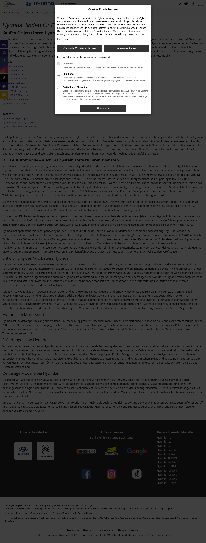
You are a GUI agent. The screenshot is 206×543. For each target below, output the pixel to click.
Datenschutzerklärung (115, 34)
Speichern (103, 108)
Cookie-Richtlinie (136, 34)
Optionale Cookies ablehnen (79, 48)
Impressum (62, 39)
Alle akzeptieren (126, 48)
